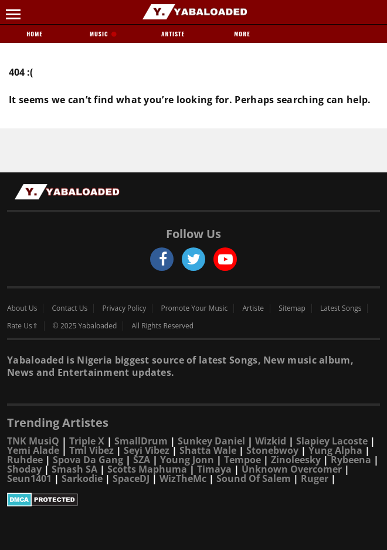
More (242, 33)
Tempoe (242, 459)
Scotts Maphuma (147, 469)
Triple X (86, 440)
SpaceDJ (131, 478)
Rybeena (351, 459)
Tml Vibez (91, 450)
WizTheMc (182, 478)
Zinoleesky (296, 459)
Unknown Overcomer (292, 469)
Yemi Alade (33, 450)
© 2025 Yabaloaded (85, 326)
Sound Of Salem (253, 478)
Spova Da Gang (88, 459)
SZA (141, 459)
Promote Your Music (194, 308)
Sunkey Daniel (211, 440)
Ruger (314, 478)
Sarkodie (82, 478)
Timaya (214, 469)
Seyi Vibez (146, 450)
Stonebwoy (272, 450)
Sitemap (292, 308)
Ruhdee (25, 459)
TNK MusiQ (33, 440)
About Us (22, 308)
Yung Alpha (335, 450)
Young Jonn (187, 459)
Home (34, 33)
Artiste (173, 33)
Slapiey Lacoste (332, 440)
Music (104, 33)
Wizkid (270, 440)
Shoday (24, 469)
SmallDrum (141, 440)
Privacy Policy (124, 308)
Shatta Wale (207, 450)
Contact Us (70, 308)
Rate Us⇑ (22, 326)
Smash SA (74, 469)
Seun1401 (29, 478)
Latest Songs (340, 308)
